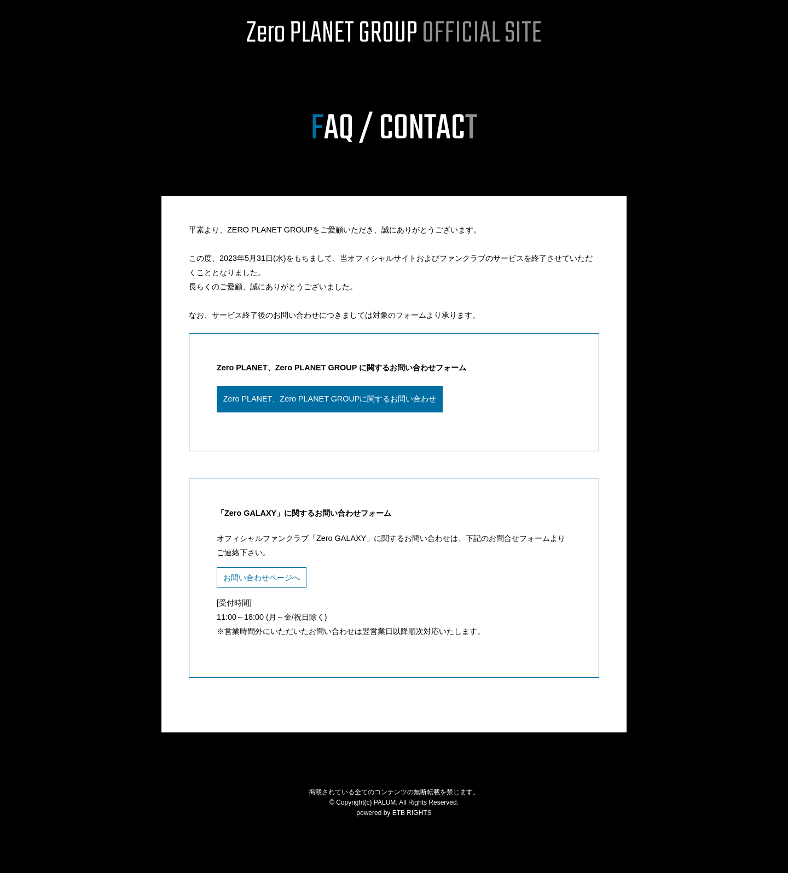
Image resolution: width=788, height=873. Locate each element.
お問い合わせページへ (261, 577)
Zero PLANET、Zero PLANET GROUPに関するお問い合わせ (330, 398)
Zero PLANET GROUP (394, 33)
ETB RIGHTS (412, 813)
